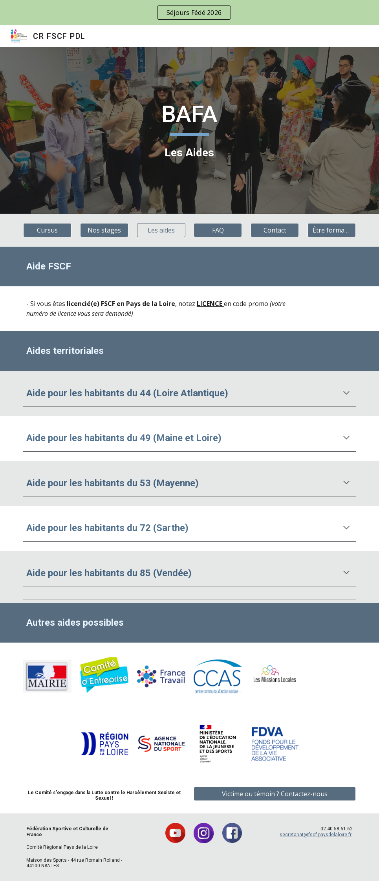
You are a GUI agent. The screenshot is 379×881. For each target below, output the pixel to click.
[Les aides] (161, 230)
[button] (346, 393)
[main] (189, 130)
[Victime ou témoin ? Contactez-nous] (274, 793)
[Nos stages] (104, 230)
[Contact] (274, 230)
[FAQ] (218, 230)
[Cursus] (47, 230)
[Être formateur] (331, 230)
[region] (189, 12)
